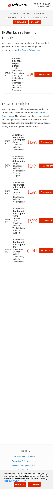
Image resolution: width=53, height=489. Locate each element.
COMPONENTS (12, 18)
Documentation (40, 18)
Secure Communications (24, 456)
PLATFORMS (39, 14)
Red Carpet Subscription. (29, 50)
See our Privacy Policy (14, 481)
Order (35, 22)
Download (20, 22)
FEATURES (25, 14)
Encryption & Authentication (24, 461)
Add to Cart (43, 74)
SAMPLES (25, 18)
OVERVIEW (13, 14)
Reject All (19, 484)
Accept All (34, 484)
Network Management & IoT (24, 466)
